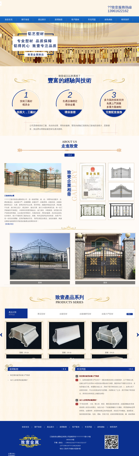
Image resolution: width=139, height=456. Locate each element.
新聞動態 (14, 369)
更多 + (129, 314)
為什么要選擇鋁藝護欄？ (19, 380)
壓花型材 (41, 314)
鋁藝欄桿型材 (85, 314)
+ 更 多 (69, 155)
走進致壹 (69, 144)
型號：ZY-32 (66, 353)
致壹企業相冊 (69, 183)
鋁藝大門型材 (107, 314)
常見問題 (81, 369)
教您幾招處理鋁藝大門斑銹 (20, 375)
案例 (40, 283)
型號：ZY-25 (109, 353)
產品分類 (18, 313)
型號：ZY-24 (24, 353)
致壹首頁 (25, 427)
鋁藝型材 (63, 314)
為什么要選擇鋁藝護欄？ (88, 400)
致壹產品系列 (69, 299)
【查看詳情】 (9, 224)
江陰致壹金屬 (9, 196)
